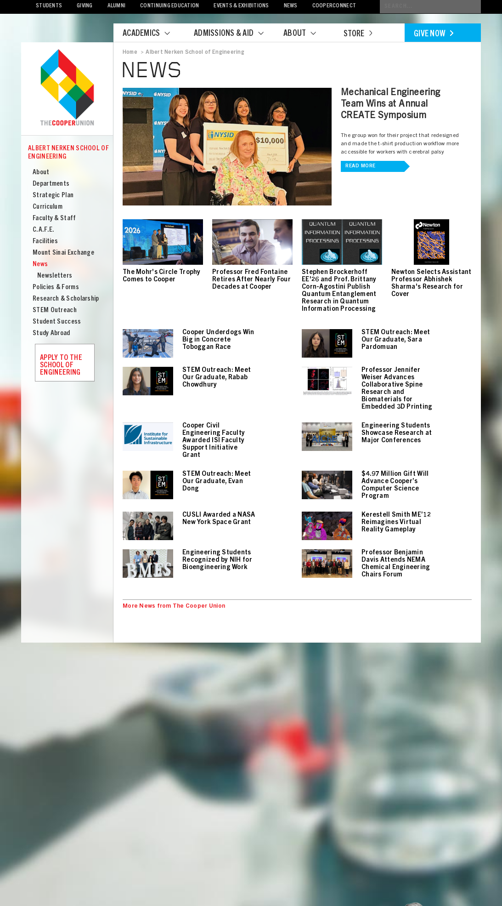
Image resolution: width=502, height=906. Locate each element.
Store (358, 34)
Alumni (116, 6)
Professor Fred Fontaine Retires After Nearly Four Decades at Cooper (251, 280)
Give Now (433, 34)
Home (130, 52)
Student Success (57, 322)
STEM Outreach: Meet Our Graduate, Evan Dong (216, 481)
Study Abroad (51, 333)
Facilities (45, 241)
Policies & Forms (56, 287)
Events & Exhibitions (241, 6)
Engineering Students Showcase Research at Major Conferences (396, 433)
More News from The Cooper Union (174, 607)
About (305, 34)
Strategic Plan (53, 195)
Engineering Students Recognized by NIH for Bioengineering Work (217, 560)
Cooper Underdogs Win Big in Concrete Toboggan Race (218, 340)
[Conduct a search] (430, 6)
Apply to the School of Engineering (61, 365)
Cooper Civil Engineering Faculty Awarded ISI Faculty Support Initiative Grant (213, 441)
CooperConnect (334, 6)
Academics (152, 34)
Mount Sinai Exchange (63, 253)
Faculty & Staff (54, 218)
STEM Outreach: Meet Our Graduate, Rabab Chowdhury (216, 377)
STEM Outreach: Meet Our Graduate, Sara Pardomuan (395, 340)
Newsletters (54, 276)
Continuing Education (169, 6)
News (291, 6)
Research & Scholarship (66, 299)
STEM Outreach (55, 310)
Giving (85, 6)
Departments (51, 184)
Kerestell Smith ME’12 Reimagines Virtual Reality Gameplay (396, 522)
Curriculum (47, 207)
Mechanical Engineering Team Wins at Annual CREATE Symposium (390, 105)
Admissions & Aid (234, 34)
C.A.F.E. (43, 230)
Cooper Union (67, 88)
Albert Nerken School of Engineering (68, 152)
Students (49, 6)
